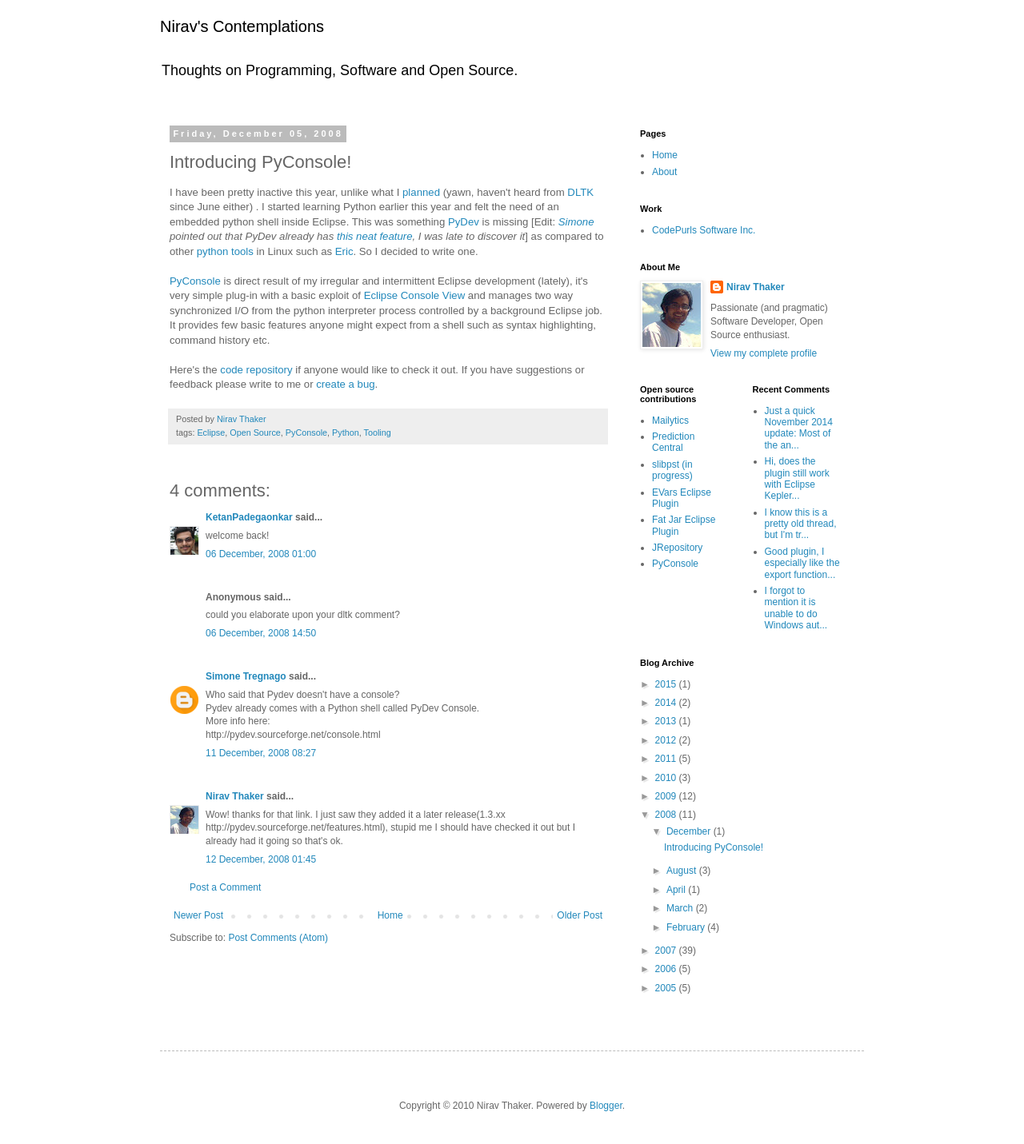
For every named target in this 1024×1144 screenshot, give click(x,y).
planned (421, 192)
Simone (576, 222)
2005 (667, 988)
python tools (225, 251)
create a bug (345, 384)
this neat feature (375, 236)
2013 (667, 721)
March (681, 908)
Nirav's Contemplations (242, 26)
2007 (667, 950)
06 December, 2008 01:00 (261, 554)
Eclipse (211, 432)
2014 (667, 702)
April (677, 889)
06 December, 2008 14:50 (261, 633)
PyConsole (195, 281)
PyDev (463, 222)
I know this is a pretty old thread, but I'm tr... (801, 524)
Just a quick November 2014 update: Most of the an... (799, 428)
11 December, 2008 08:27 (261, 753)
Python (345, 432)
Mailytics (670, 420)
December (690, 831)
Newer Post (198, 915)
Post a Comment (225, 887)
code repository (256, 370)
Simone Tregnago (246, 676)
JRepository (677, 547)
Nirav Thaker (235, 796)
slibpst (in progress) (672, 470)
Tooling (377, 432)
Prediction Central (673, 442)
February (686, 927)
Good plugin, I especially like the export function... (802, 563)
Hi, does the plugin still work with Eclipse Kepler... (797, 478)
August (682, 870)
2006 (667, 969)
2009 (667, 796)
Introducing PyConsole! (713, 847)
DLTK (580, 192)
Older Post (579, 915)
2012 (667, 740)
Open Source (255, 432)
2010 (667, 777)
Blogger (606, 1105)
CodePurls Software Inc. (703, 230)
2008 (667, 814)
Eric (344, 251)
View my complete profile (763, 353)
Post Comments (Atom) (278, 937)
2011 (667, 758)
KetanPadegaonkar (249, 517)
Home (390, 915)
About (664, 171)
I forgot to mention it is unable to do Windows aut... (796, 608)
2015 (667, 684)
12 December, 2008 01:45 (261, 859)
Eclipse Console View (415, 295)
